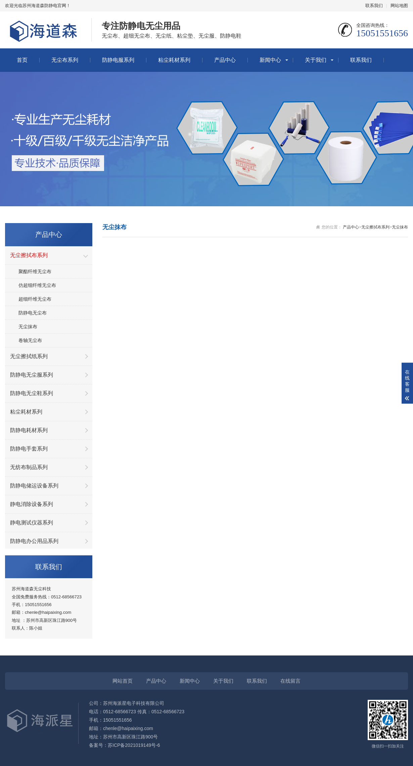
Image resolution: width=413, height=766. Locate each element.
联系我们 (374, 5)
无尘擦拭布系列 (375, 227)
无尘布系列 (64, 60)
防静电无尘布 (32, 312)
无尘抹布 (27, 326)
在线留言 (290, 681)
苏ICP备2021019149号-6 (134, 745)
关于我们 (315, 60)
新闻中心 (270, 60)
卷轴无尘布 (30, 340)
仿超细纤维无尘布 (37, 285)
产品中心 (225, 60)
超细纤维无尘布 (34, 299)
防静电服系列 (118, 60)
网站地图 (399, 5)
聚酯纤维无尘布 (34, 271)
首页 (22, 60)
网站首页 (122, 681)
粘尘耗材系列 (174, 60)
